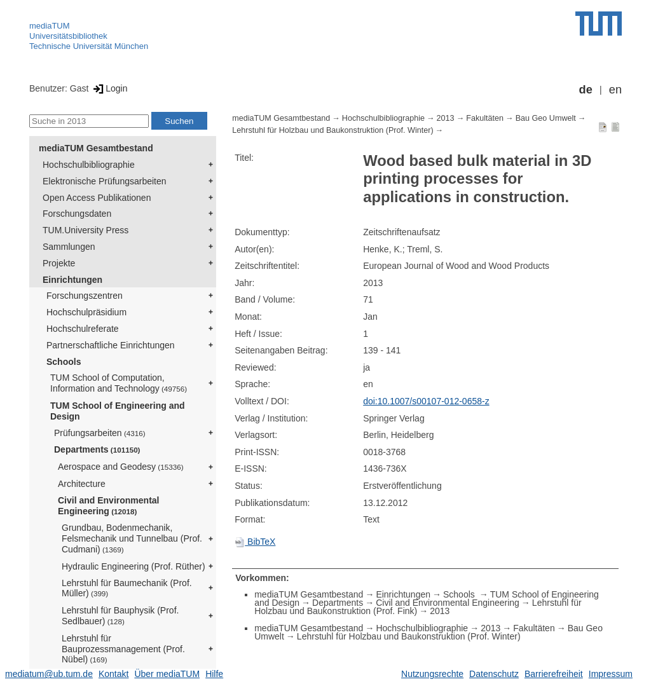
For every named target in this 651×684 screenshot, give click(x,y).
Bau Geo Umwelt (546, 118)
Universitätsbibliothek (68, 36)
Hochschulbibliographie (89, 165)
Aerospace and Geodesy (121, 467)
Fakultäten (485, 118)
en (615, 89)
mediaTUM (49, 26)
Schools (63, 362)
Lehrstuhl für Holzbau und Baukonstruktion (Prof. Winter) (332, 130)
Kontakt (113, 674)
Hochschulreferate (82, 329)
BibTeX (255, 542)
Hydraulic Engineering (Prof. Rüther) (133, 566)
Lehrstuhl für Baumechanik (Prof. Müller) (127, 588)
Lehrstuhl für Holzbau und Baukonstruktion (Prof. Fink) (418, 607)
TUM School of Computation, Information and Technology (118, 383)
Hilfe (214, 674)
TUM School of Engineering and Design (117, 410)
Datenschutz (494, 674)
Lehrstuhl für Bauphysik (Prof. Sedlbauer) (120, 615)
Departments (97, 449)
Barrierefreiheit (553, 674)
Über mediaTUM (167, 674)
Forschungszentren (84, 296)
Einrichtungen (72, 280)
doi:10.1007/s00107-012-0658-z (426, 401)
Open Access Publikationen (97, 198)
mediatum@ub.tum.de (49, 674)
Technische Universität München (88, 46)
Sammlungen (69, 247)
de (586, 89)
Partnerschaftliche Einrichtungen (110, 345)
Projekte (59, 263)
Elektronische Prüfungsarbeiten (105, 181)
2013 (446, 118)
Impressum (611, 674)
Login (109, 88)
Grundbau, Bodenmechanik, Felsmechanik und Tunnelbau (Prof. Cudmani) (132, 538)
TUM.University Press (85, 230)
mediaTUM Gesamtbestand (96, 148)
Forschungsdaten (77, 214)
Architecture (82, 484)
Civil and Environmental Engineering (108, 505)
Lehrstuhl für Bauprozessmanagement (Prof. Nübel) (123, 649)
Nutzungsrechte (432, 674)
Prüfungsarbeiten (100, 433)
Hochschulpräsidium (86, 312)
